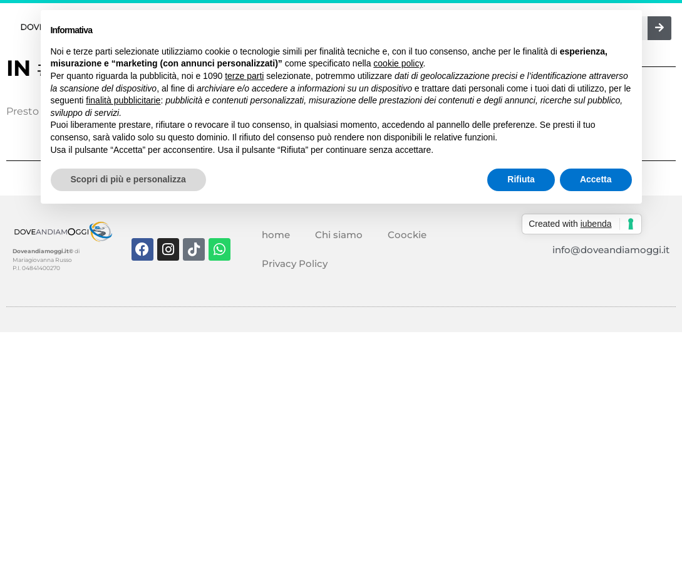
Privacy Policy (295, 263)
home (276, 235)
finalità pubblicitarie (123, 100)
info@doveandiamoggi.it (610, 250)
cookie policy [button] (398, 63)
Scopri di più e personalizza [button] (128, 179)
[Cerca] (659, 28)
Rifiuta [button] (521, 179)
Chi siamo (339, 235)
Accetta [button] (596, 179)
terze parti (244, 76)
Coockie (407, 235)
